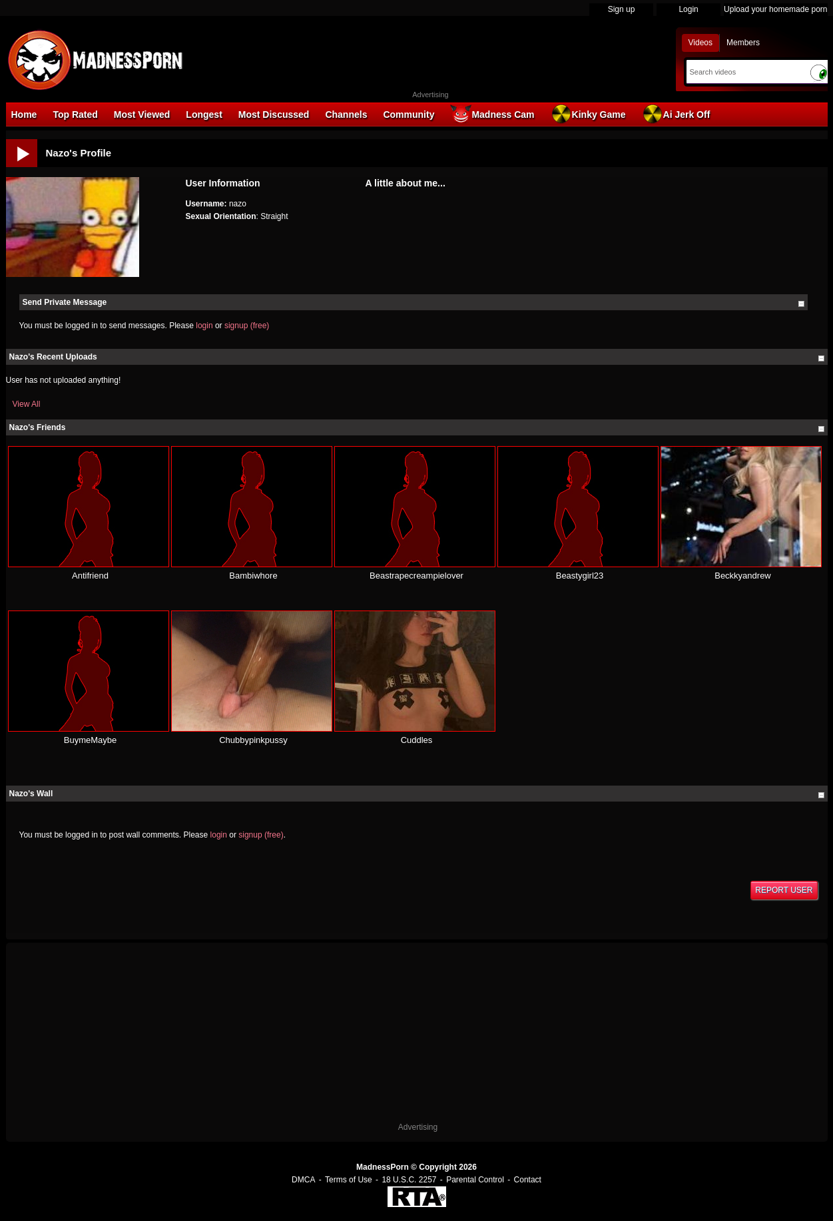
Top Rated (75, 114)
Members (743, 42)
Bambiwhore (253, 576)
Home (24, 114)
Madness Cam (492, 113)
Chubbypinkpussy (253, 740)
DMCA (303, 1179)
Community (408, 114)
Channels (346, 114)
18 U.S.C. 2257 (409, 1179)
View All (27, 404)
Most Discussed (274, 114)
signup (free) (246, 325)
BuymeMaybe (90, 740)
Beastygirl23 (580, 576)
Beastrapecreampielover (416, 576)
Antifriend (90, 576)
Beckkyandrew (742, 576)
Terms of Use (348, 1179)
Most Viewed (142, 114)
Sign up (621, 9)
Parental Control (475, 1179)
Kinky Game (588, 113)
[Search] (745, 72)
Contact (527, 1179)
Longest (204, 114)
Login (688, 9)
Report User (783, 890)
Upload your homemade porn (775, 9)
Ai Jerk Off (676, 113)
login (204, 325)
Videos (700, 42)
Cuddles (417, 740)
